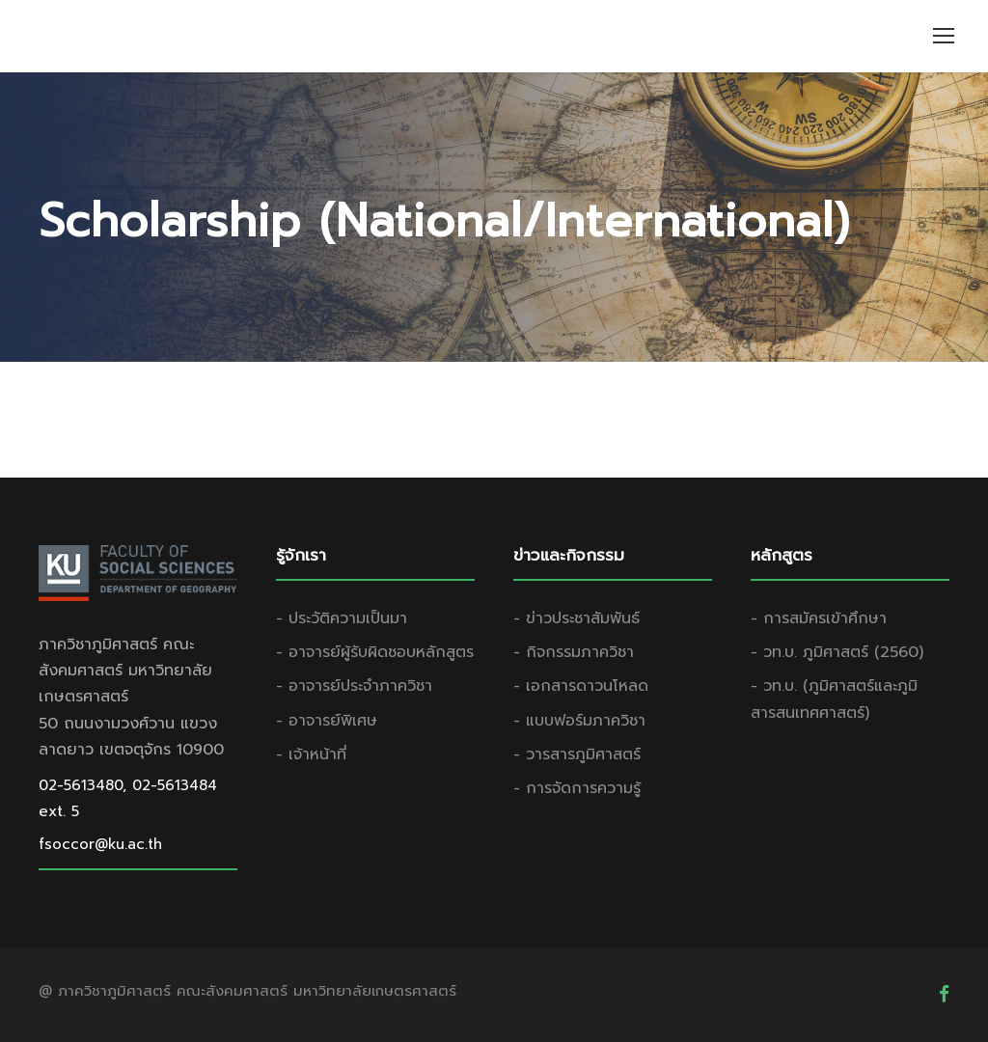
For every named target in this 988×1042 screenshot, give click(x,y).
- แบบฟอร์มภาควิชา (579, 720)
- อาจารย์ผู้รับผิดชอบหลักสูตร (375, 652)
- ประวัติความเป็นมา (341, 618)
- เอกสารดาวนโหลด (580, 686)
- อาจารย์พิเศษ (326, 720)
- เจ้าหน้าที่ (311, 754)
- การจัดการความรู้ (577, 788)
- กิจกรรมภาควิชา (573, 652)
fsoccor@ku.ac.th (100, 844)
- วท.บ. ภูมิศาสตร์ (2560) (837, 652)
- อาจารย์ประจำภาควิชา (354, 686)
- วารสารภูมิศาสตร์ (577, 754)
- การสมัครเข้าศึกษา (819, 618)
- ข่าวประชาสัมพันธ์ (576, 618)
